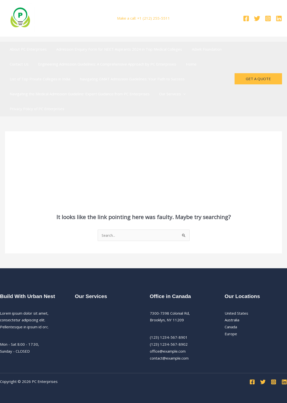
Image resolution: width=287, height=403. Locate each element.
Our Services (169, 93)
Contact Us (18, 64)
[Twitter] (257, 18)
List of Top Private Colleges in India (39, 78)
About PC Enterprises (27, 49)
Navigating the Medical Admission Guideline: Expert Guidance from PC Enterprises (79, 93)
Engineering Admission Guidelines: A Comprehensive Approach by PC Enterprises (104, 64)
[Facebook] (246, 18)
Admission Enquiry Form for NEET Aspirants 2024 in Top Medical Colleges (116, 49)
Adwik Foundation (201, 49)
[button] (180, 93)
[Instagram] (268, 18)
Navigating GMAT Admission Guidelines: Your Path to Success (129, 78)
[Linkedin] (279, 18)
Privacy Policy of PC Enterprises (36, 108)
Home (186, 64)
